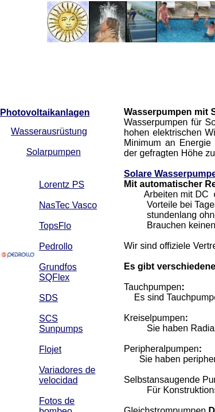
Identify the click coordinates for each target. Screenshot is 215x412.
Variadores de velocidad (67, 375)
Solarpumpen (53, 152)
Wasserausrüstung (49, 131)
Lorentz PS (61, 184)
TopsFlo (55, 226)
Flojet (50, 349)
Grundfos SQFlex (58, 272)
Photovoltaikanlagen (44, 112)
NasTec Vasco (68, 205)
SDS (48, 298)
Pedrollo (56, 246)
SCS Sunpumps (61, 324)
